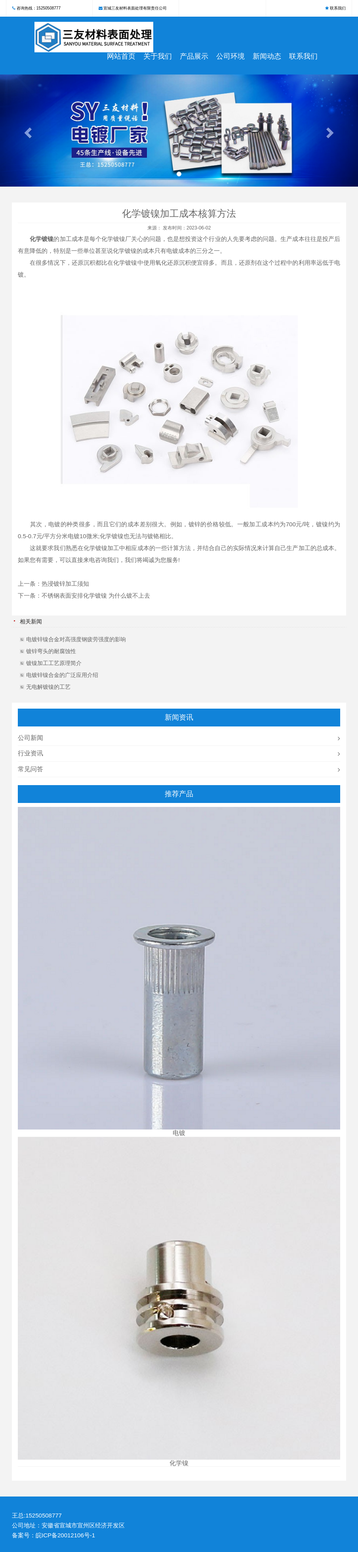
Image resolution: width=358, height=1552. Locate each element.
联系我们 (338, 8)
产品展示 (194, 56)
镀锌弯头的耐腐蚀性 (51, 651)
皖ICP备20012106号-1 (65, 1535)
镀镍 (47, 238)
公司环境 (230, 56)
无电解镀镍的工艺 (48, 687)
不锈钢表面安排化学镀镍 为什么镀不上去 (96, 595)
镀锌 (195, 524)
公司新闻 (30, 737)
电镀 (172, 250)
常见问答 (30, 769)
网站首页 (121, 56)
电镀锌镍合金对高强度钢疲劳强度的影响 (76, 639)
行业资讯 (30, 753)
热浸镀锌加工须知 (65, 583)
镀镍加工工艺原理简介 (54, 663)
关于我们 (157, 56)
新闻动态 (267, 56)
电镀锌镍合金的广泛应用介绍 (62, 675)
